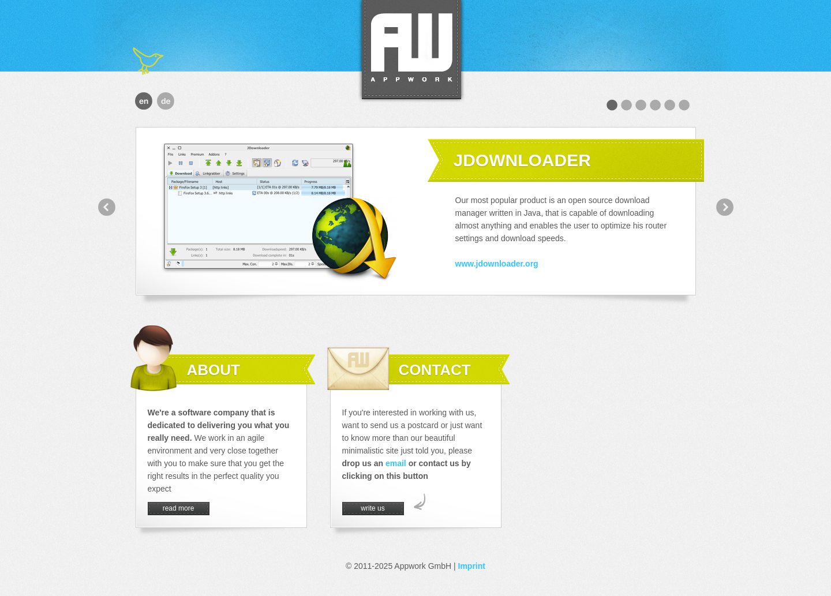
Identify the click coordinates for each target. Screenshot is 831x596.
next (724, 207)
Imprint (471, 566)
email (395, 463)
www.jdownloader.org (496, 263)
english (143, 101)
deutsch (165, 101)
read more (178, 508)
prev (106, 207)
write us (372, 508)
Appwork (411, 51)
